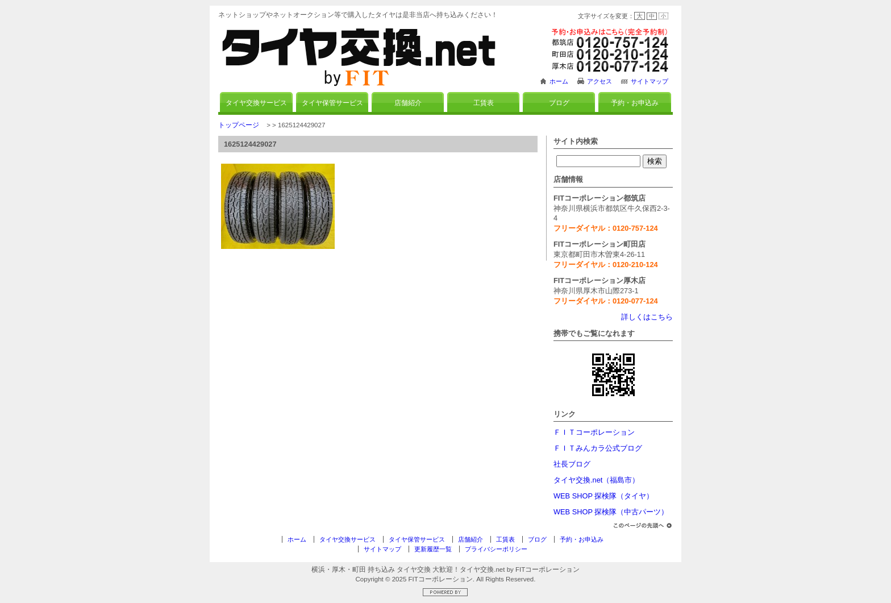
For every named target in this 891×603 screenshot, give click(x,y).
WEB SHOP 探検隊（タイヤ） (603, 496)
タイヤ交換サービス (256, 102)
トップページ (238, 125)
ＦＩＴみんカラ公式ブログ (597, 448)
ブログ (559, 102)
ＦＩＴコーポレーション (594, 432)
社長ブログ (571, 464)
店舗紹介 (408, 102)
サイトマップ (649, 81)
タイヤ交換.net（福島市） (596, 480)
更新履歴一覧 (433, 549)
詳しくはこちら (647, 317)
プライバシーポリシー (496, 549)
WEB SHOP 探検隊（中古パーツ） (610, 512)
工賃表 (483, 102)
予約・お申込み (635, 102)
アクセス (599, 81)
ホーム (558, 81)
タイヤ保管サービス (332, 102)
